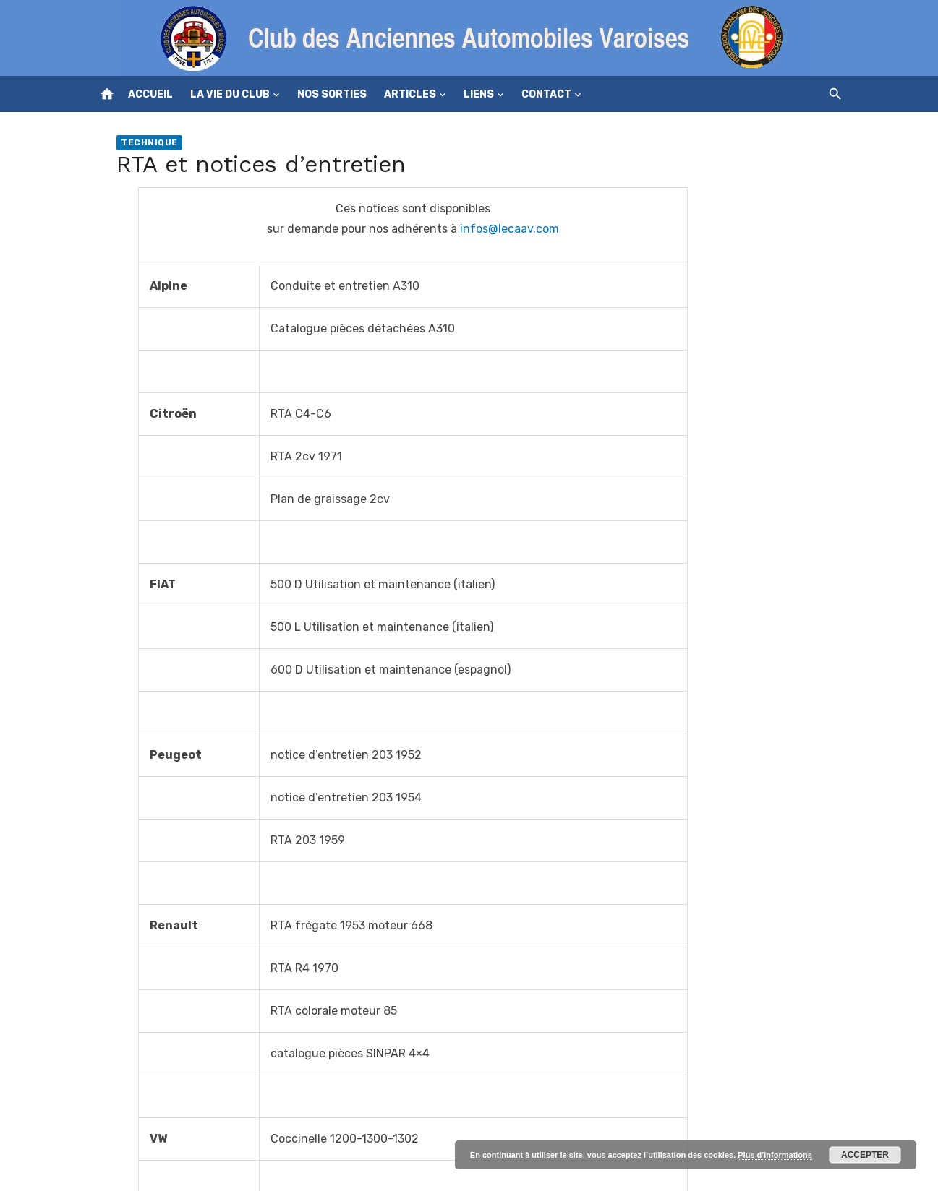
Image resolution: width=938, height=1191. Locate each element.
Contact (546, 94)
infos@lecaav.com (509, 229)
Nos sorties (332, 94)
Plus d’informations (775, 1155)
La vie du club (230, 94)
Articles (410, 94)
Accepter (865, 1155)
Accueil (150, 94)
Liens (479, 94)
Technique (149, 142)
